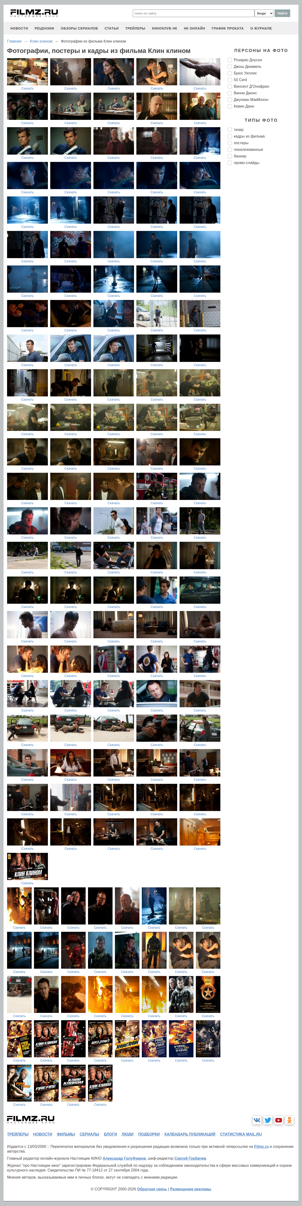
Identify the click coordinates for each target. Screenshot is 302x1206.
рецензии (44, 28)
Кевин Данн (244, 106)
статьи (112, 28)
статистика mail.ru (241, 1134)
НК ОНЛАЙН (194, 28)
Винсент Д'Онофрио (251, 86)
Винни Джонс (245, 93)
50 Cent (240, 80)
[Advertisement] (263, 248)
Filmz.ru (261, 1147)
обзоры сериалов (79, 28)
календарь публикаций (189, 1134)
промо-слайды (246, 163)
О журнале (261, 28)
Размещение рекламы (190, 1189)
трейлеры (135, 28)
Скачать (27, 88)
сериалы (89, 1134)
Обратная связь (152, 1189)
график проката (228, 28)
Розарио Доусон (248, 60)
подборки (149, 1134)
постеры (241, 143)
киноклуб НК (164, 28)
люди (128, 1134)
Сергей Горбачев (190, 1158)
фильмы (66, 1134)
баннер (240, 156)
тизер (238, 130)
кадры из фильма (249, 136)
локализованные (248, 149)
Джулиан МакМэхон (251, 100)
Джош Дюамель (247, 67)
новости (19, 28)
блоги (110, 1134)
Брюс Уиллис (245, 73)
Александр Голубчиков (124, 1158)
